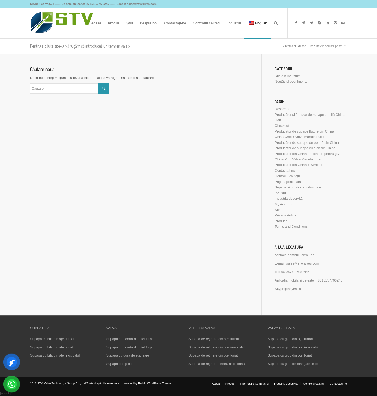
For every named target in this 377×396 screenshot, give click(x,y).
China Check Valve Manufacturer (299, 137)
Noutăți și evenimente (291, 81)
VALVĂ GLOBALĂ (281, 328)
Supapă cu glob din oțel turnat (290, 339)
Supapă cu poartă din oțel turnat (130, 339)
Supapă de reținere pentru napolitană (216, 364)
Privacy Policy (285, 215)
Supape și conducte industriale (298, 187)
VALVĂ (111, 328)
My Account (283, 204)
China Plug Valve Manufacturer (298, 159)
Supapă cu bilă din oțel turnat (52, 339)
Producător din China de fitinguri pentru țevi (307, 154)
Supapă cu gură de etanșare (127, 355)
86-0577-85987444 (295, 272)
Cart (278, 120)
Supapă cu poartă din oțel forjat (129, 347)
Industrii (281, 193)
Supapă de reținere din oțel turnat (213, 339)
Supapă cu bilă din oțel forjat (51, 347)
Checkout (282, 126)
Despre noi (283, 109)
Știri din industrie (287, 76)
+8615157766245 (329, 280)
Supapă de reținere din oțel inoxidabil (216, 347)
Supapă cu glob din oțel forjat (290, 355)
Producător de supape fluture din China (304, 131)
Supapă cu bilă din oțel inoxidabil (55, 355)
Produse (281, 221)
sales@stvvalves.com (302, 263)
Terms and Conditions (291, 226)
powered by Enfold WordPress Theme (147, 383)
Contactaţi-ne (285, 171)
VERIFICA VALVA (201, 328)
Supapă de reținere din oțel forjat (213, 355)
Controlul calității (287, 176)
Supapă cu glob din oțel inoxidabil (293, 347)
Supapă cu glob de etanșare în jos (293, 364)
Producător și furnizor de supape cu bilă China (310, 115)
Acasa (302, 46)
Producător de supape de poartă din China (307, 143)
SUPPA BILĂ (39, 328)
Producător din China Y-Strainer (299, 165)
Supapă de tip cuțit (120, 364)
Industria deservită (288, 198)
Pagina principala (288, 182)
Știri (277, 210)
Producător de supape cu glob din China (305, 148)
